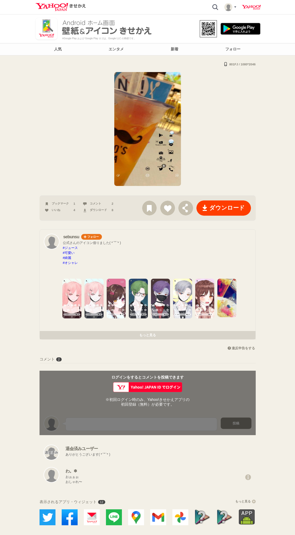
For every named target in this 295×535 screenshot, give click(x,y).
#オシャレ (70, 263)
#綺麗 (67, 258)
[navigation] (147, 49)
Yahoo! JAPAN (251, 7)
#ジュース (70, 248)
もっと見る (147, 335)
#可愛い (69, 253)
